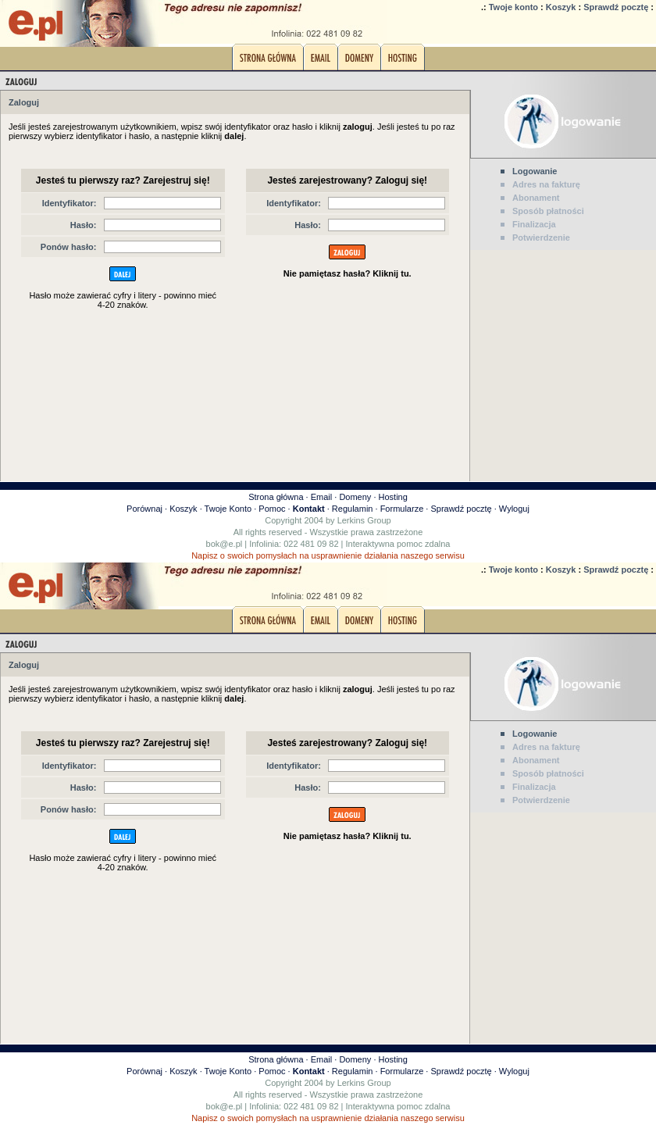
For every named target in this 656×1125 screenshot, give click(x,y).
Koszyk (561, 7)
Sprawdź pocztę (615, 7)
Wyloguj (514, 508)
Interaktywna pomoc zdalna (398, 543)
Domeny (355, 497)
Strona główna (275, 497)
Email (322, 497)
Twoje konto (513, 7)
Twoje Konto (228, 508)
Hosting (393, 497)
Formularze (402, 508)
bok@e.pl (224, 543)
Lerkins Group (364, 520)
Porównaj (144, 508)
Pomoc (271, 508)
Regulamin (352, 508)
